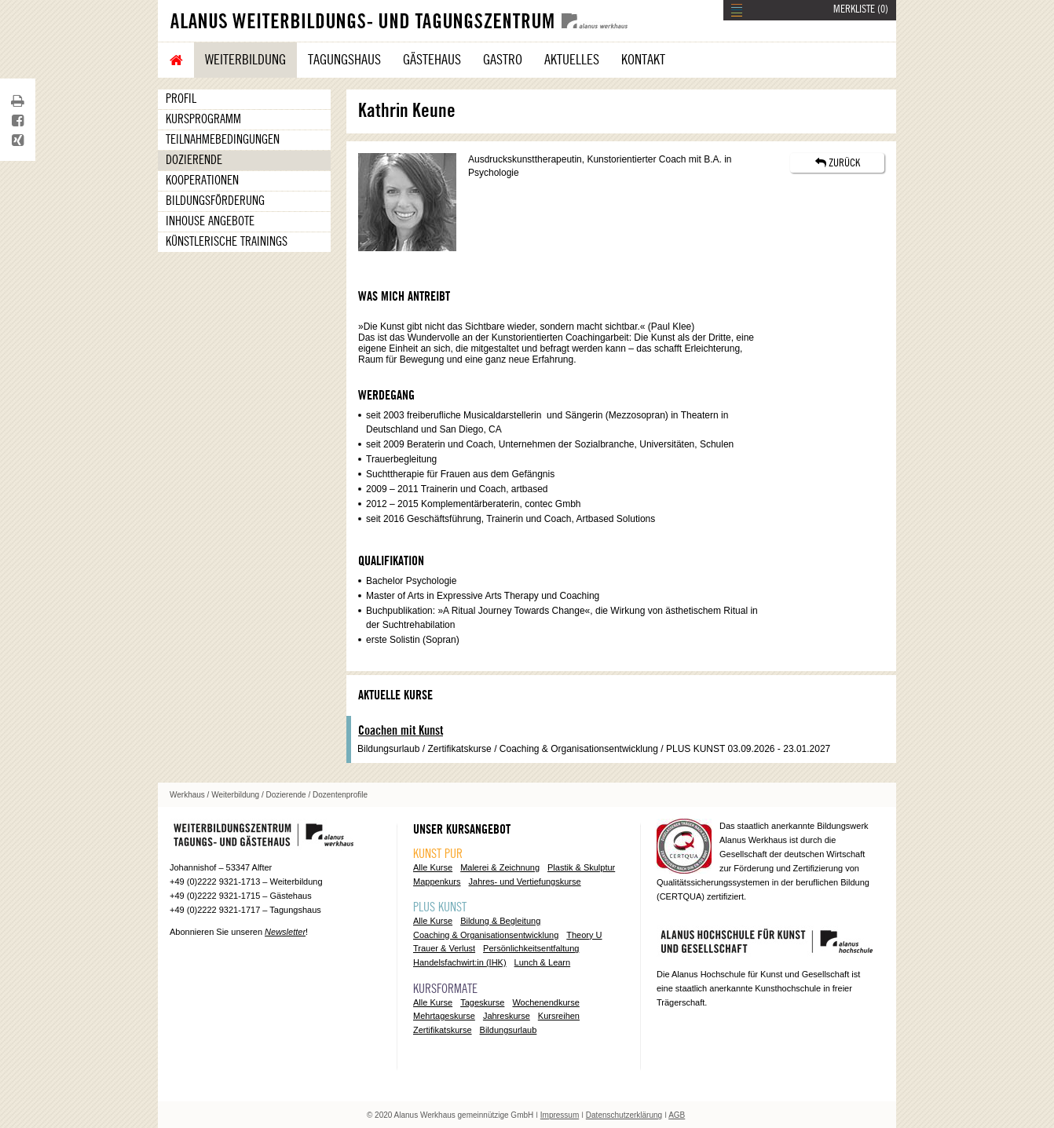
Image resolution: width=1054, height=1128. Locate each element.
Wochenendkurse (545, 1002)
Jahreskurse (506, 1015)
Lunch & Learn (542, 962)
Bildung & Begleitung (500, 920)
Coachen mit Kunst (400, 731)
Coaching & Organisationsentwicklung (485, 935)
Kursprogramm (203, 119)
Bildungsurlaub (508, 1030)
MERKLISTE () (860, 9)
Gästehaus (432, 60)
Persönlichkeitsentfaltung (531, 948)
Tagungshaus (344, 60)
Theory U (584, 935)
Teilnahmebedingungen (223, 139)
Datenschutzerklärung (624, 1115)
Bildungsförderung (215, 201)
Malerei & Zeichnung (500, 867)
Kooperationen (202, 180)
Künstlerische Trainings (226, 241)
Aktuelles (571, 60)
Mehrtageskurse (444, 1015)
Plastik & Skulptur (581, 867)
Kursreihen (559, 1015)
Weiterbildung (245, 60)
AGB (676, 1115)
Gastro (502, 60)
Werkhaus (187, 794)
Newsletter (285, 931)
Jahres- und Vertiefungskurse (525, 881)
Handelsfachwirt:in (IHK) (460, 962)
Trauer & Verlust (444, 948)
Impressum (559, 1115)
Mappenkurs (437, 881)
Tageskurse (482, 1002)
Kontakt (643, 60)
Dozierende (194, 160)
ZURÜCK (837, 163)
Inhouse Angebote (210, 221)
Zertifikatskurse (442, 1030)
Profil (181, 99)
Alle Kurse (432, 867)
